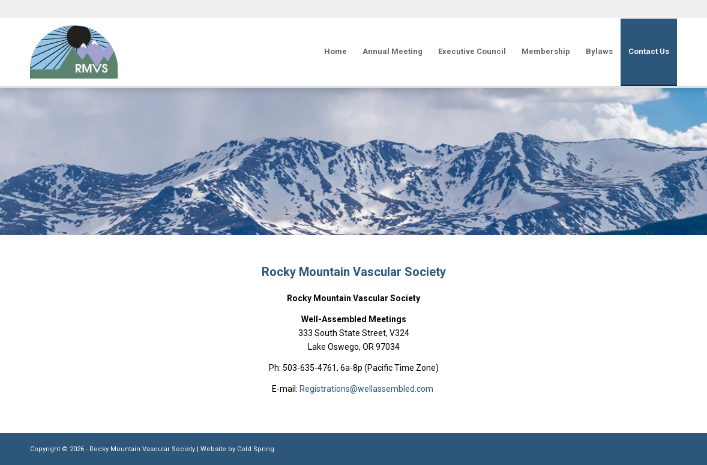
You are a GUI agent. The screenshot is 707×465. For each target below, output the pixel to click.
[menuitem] (335, 51)
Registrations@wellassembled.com (367, 389)
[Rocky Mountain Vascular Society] (74, 51)
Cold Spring (255, 449)
